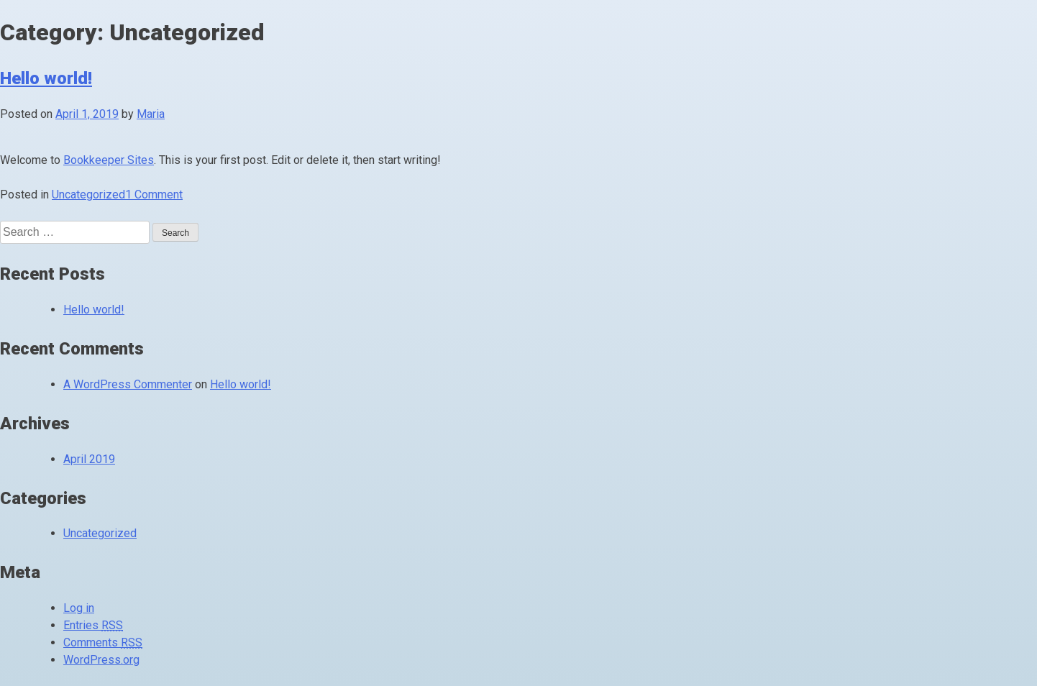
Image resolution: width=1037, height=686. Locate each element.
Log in (78, 608)
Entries (93, 625)
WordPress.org (101, 660)
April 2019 (89, 459)
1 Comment (154, 194)
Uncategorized (88, 194)
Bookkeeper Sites (108, 160)
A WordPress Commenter (127, 384)
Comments (102, 642)
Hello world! (46, 78)
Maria (151, 114)
